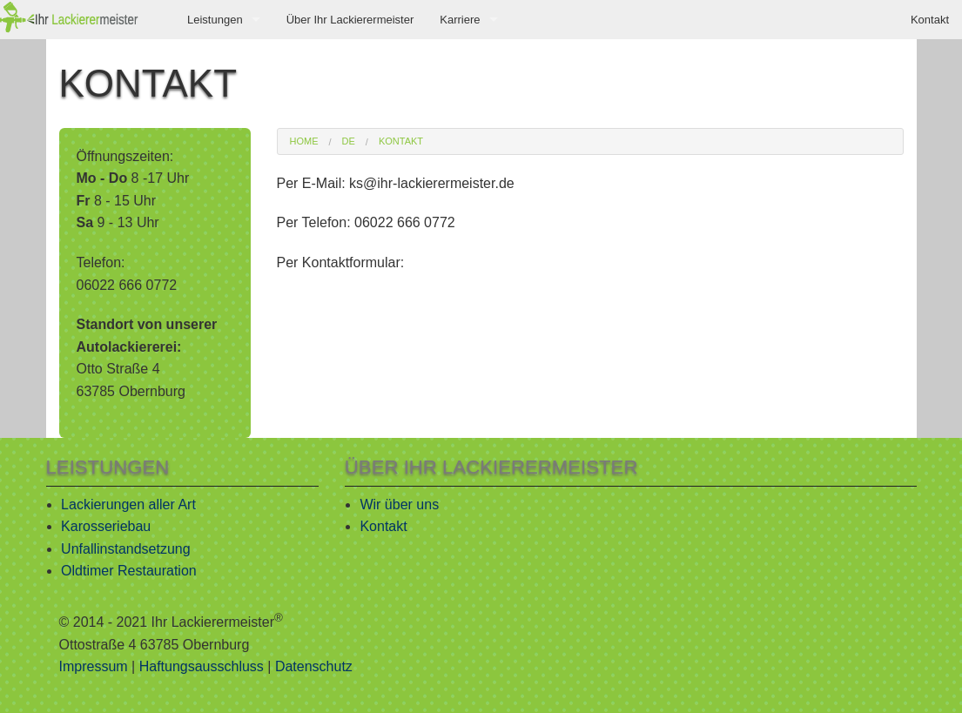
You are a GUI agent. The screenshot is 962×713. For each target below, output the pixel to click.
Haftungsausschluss (201, 666)
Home (304, 141)
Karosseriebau (106, 526)
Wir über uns (399, 504)
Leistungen (215, 19)
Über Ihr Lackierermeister (350, 19)
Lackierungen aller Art (128, 504)
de (348, 141)
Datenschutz (314, 666)
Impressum (93, 666)
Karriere (460, 19)
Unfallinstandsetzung (126, 548)
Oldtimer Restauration (129, 570)
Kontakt (930, 19)
